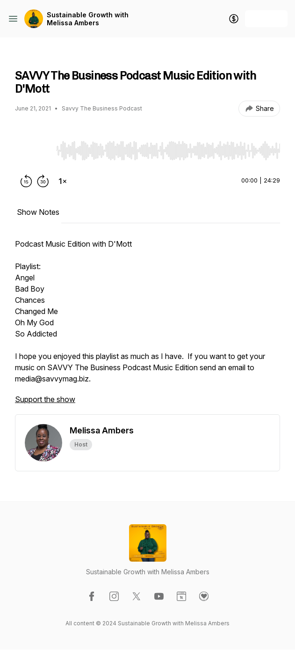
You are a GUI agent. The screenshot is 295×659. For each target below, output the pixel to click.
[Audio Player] (168, 148)
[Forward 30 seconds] (43, 181)
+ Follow (266, 18)
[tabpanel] (147, 326)
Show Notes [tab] (38, 212)
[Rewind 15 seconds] (26, 181)
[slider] (168, 151)
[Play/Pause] (33, 150)
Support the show (45, 399)
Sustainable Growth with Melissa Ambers (88, 19)
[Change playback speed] (62, 181)
